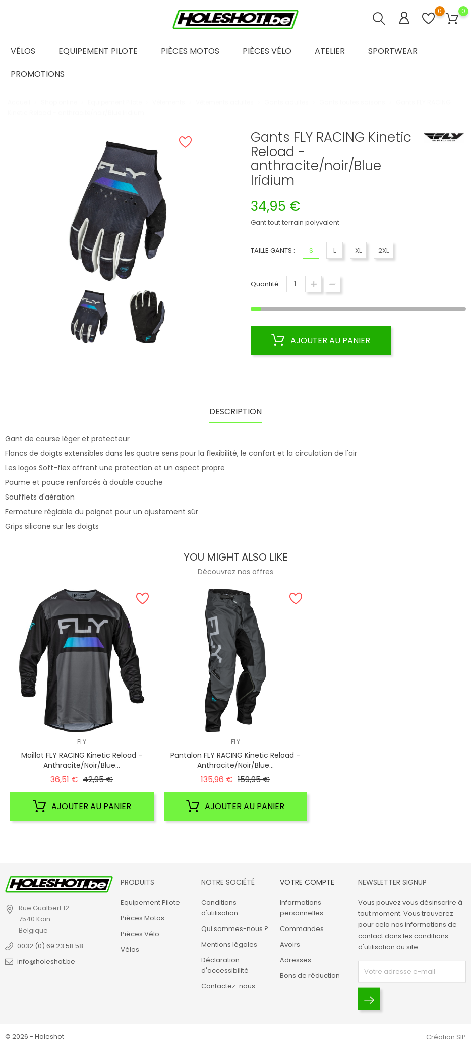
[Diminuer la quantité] (332, 284)
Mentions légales (229, 944)
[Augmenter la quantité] (313, 284)
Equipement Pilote (98, 51)
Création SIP (446, 1037)
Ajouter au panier (320, 340)
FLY (81, 742)
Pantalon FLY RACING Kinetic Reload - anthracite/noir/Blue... (235, 760)
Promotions (38, 74)
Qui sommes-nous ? (234, 929)
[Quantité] (294, 284)
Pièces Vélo (267, 51)
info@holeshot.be (46, 961)
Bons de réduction (310, 975)
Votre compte (307, 882)
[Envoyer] (369, 999)
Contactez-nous (228, 986)
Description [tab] (235, 412)
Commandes (302, 929)
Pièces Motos (190, 51)
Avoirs (290, 944)
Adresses (295, 960)
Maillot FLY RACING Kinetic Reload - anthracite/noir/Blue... (81, 760)
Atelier (330, 51)
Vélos (23, 51)
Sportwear (393, 51)
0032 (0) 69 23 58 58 (50, 946)
